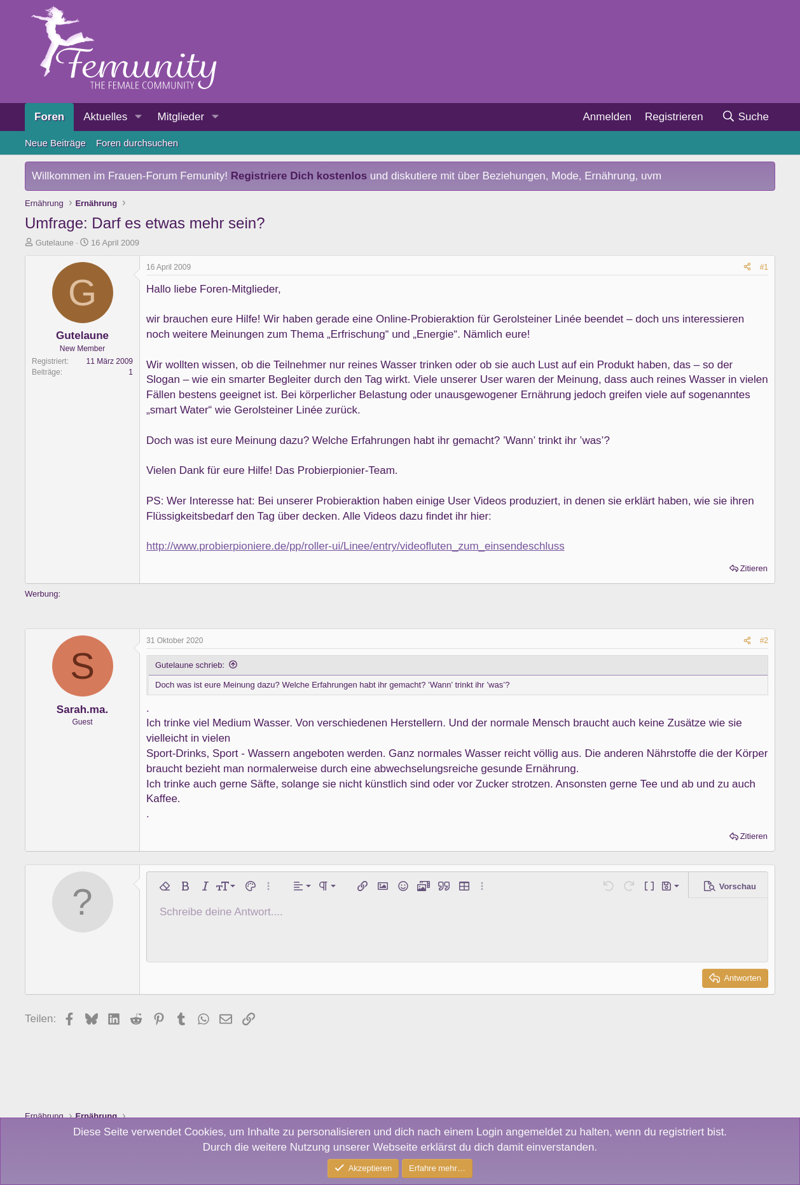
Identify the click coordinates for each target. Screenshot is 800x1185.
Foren (49, 117)
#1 (764, 267)
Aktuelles (105, 117)
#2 (764, 640)
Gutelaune (55, 242)
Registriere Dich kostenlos (299, 176)
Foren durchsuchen (137, 142)
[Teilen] (747, 267)
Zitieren (754, 568)
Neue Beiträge (55, 142)
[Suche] (745, 117)
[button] (138, 117)
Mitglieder (180, 117)
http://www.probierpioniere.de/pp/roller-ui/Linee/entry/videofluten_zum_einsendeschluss (355, 546)
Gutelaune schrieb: (189, 665)
